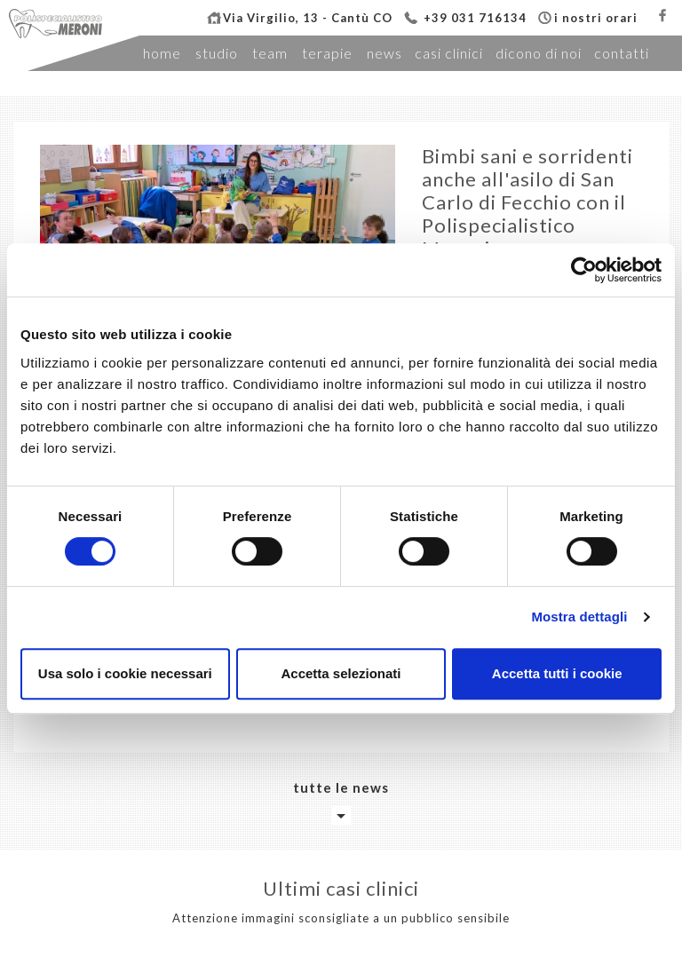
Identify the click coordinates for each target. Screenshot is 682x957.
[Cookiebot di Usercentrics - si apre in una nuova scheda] (584, 270)
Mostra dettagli (579, 616)
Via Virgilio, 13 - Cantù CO (308, 18)
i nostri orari (596, 18)
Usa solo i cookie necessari (125, 673)
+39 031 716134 (475, 18)
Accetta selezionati (340, 673)
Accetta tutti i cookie (557, 673)
